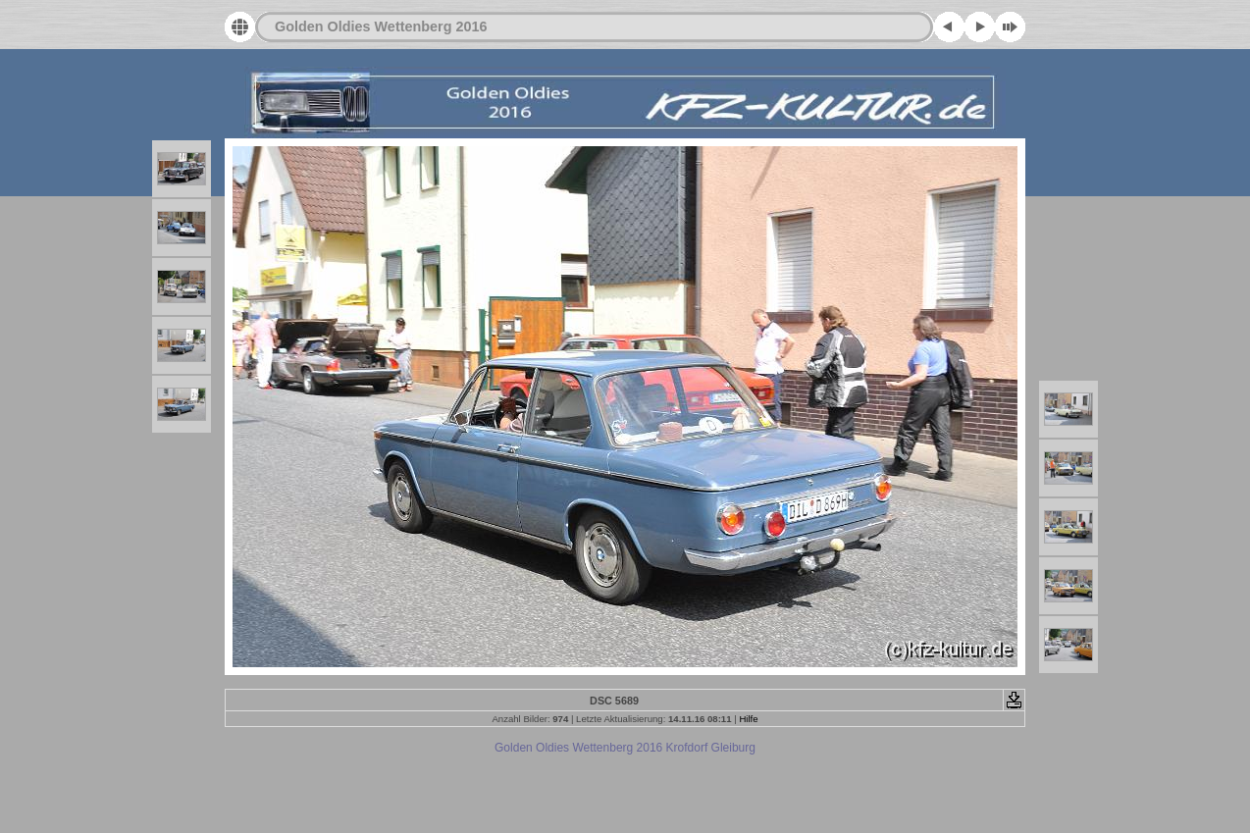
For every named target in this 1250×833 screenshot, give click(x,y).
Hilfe (748, 718)
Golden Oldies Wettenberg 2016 (381, 26)
